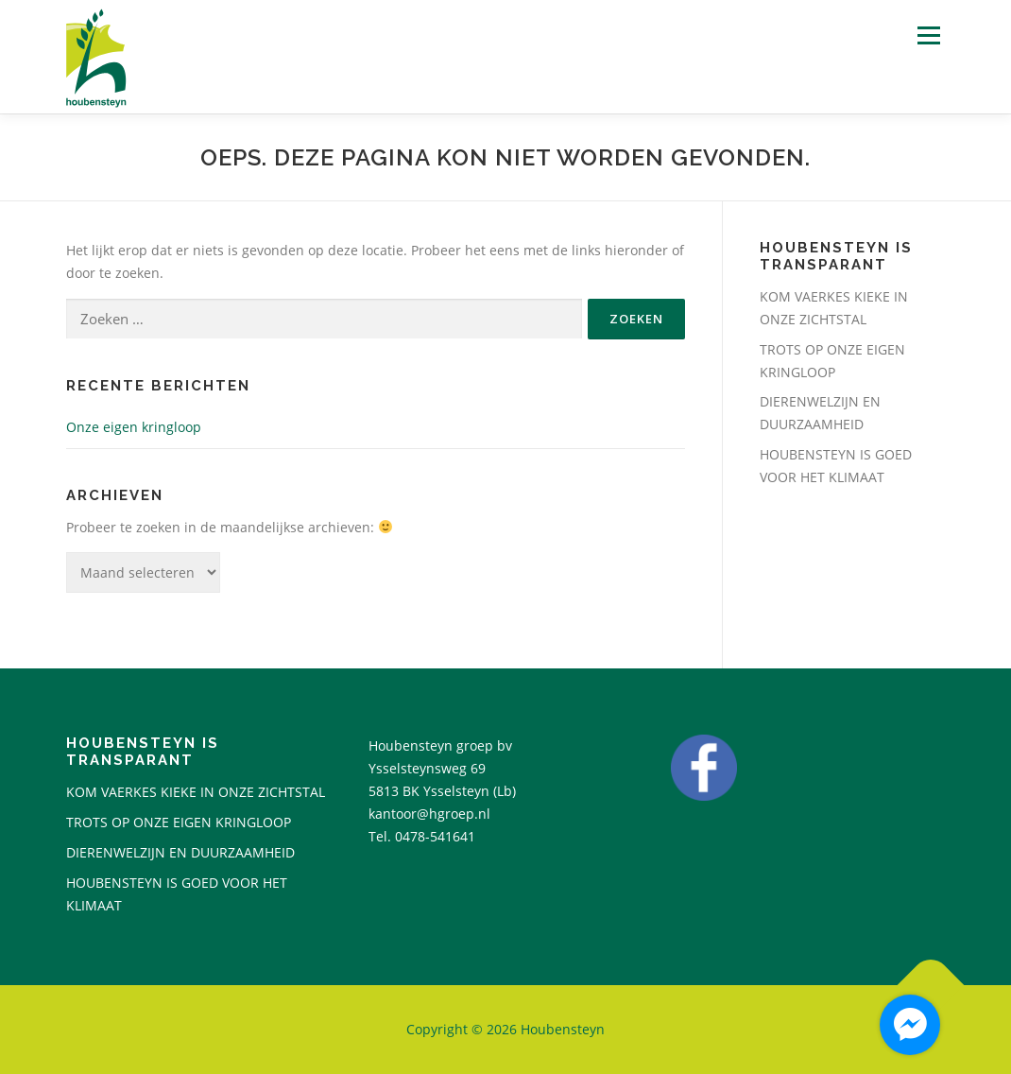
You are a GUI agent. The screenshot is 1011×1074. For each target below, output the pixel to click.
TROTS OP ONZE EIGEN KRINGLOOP (178, 822)
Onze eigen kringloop (133, 427)
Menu (928, 35)
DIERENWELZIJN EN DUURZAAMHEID (180, 852)
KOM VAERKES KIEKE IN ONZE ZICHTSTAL (195, 792)
